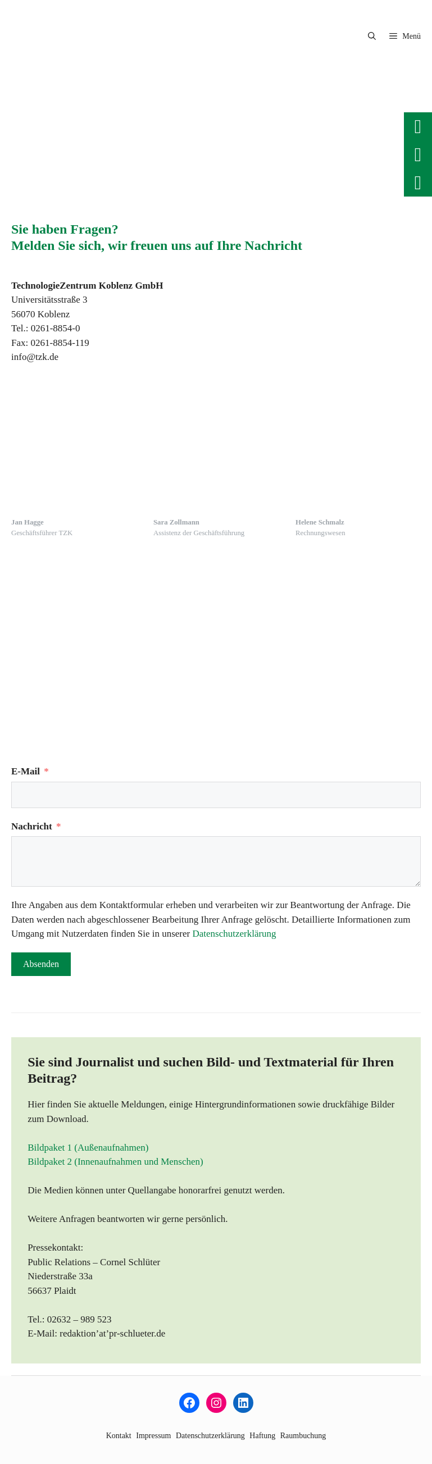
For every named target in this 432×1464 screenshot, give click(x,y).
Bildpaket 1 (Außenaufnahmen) (88, 1147)
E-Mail (25, 771)
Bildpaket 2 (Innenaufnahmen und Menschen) (115, 1161)
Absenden (41, 964)
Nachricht (31, 826)
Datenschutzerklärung (234, 933)
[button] (372, 36)
